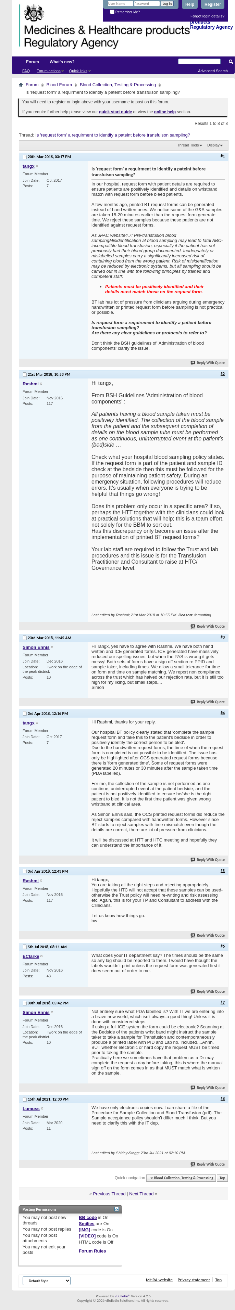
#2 (223, 373)
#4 (223, 712)
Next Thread (141, 1193)
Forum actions (49, 71)
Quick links (78, 71)
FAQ (26, 71)
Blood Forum (59, 84)
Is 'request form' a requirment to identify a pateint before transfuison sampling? (112, 135)
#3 (223, 637)
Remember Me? (125, 12)
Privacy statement (194, 1279)
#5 (223, 870)
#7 (223, 1002)
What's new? (62, 62)
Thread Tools (188, 145)
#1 (223, 156)
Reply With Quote (208, 363)
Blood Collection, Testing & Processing (118, 84)
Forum (32, 62)
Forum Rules (92, 1251)
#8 (223, 1098)
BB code (88, 1217)
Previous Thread (109, 1193)
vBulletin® (122, 1296)
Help (189, 4)
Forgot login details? (207, 16)
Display (213, 145)
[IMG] (84, 1229)
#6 (223, 946)
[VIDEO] (87, 1235)
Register (213, 4)
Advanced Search (213, 71)
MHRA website (159, 1279)
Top (222, 1178)
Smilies (87, 1223)
